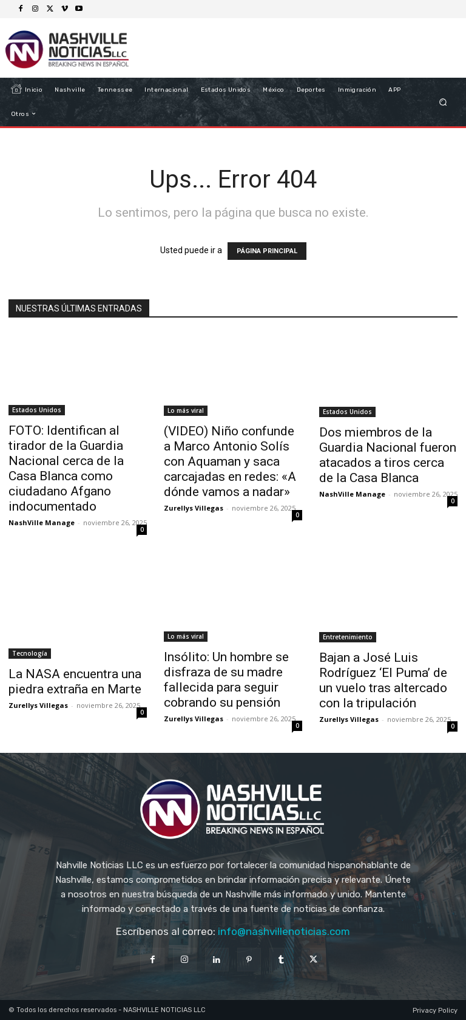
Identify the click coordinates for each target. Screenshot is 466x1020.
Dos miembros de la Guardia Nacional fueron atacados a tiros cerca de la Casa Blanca (387, 455)
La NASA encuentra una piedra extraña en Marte (74, 681)
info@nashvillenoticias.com (284, 931)
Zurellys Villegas (193, 507)
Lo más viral (185, 410)
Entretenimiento (348, 637)
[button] (443, 102)
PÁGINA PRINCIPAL (267, 251)
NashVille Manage (41, 522)
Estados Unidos (36, 410)
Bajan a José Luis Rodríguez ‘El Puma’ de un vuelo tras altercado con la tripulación (383, 680)
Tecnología (29, 653)
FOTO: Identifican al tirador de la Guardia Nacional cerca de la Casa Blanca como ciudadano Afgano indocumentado (66, 468)
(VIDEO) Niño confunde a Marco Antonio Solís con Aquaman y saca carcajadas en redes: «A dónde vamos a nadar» (230, 461)
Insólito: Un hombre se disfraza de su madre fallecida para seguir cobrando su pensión (226, 680)
